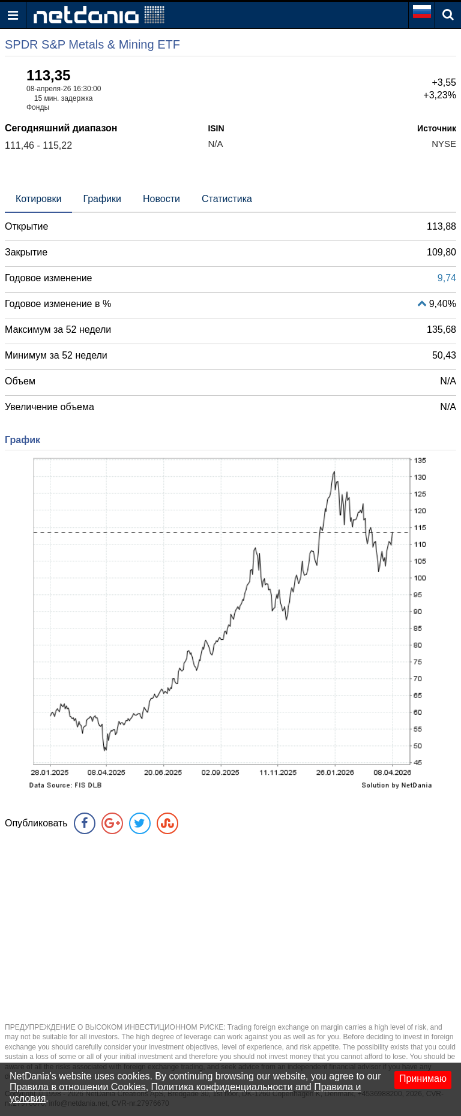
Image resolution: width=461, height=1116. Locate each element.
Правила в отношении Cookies (78, 1087)
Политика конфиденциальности (222, 1087)
